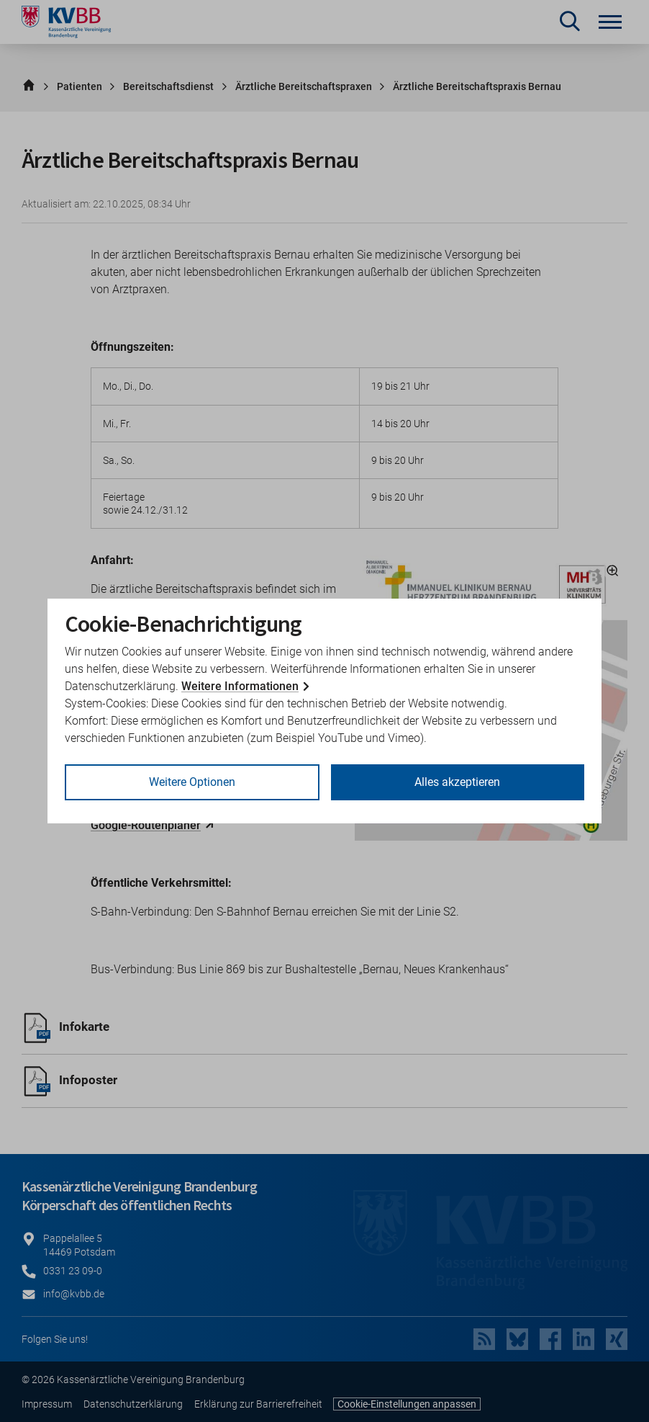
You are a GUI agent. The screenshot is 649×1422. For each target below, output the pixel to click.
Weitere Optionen (192, 782)
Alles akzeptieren (457, 782)
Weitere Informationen (240, 686)
